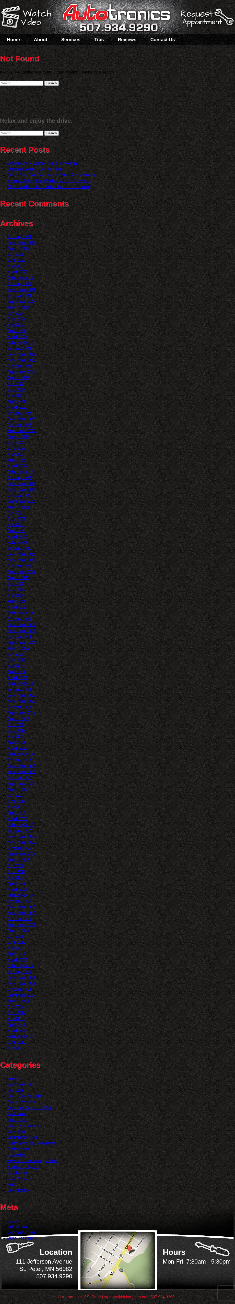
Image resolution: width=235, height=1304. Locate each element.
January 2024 (19, 348)
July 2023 (15, 384)
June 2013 (16, 1042)
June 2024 (16, 319)
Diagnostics (17, 1120)
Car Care (15, 1090)
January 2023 (19, 413)
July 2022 (15, 442)
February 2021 (20, 542)
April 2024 (16, 331)
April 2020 (16, 601)
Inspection (16, 1155)
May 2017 (15, 807)
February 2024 (20, 343)
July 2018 (15, 725)
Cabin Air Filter (20, 1084)
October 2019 (19, 636)
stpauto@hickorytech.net (125, 1297)
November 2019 (21, 631)
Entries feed (17, 1226)
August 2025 (18, 248)
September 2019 (21, 642)
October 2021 (19, 495)
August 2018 (18, 719)
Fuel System (18, 1149)
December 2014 (21, 977)
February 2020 (20, 613)
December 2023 (21, 354)
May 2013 (15, 1048)
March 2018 (17, 748)
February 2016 (20, 895)
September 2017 (21, 783)
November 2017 (21, 772)
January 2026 (19, 237)
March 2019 (17, 678)
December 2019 (21, 625)
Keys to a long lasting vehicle (32, 1161)
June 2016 (16, 872)
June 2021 (16, 519)
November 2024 (21, 290)
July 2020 (15, 584)
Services (70, 39)
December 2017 (21, 766)
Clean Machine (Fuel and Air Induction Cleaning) (49, 187)
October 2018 (19, 707)
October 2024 (19, 295)
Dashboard (16, 1114)
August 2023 (18, 378)
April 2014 (16, 1025)
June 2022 (16, 448)
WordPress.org (20, 1238)
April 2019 (16, 672)
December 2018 (21, 695)
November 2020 (21, 560)
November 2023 (21, 360)
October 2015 (19, 919)
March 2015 (17, 960)
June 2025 (16, 260)
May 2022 (15, 454)
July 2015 (15, 936)
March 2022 (17, 466)
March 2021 (17, 537)
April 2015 (16, 954)
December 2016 (21, 836)
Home (13, 39)
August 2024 (18, 307)
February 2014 (20, 1036)
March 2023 (17, 407)
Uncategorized (20, 1190)
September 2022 (21, 431)
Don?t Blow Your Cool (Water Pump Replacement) (51, 175)
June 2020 (16, 589)
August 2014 (18, 1001)
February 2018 (20, 754)
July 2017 (15, 795)
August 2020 (18, 578)
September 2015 (21, 925)
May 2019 (15, 666)
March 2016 (17, 889)
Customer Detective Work (29, 1108)
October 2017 (19, 778)
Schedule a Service (206, 20)
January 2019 (19, 689)
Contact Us (162, 39)
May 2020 (15, 595)
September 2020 (21, 572)
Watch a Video (28, 18)
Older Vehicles (20, 1178)
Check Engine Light (24, 1096)
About (40, 39)
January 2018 (19, 760)
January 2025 (19, 284)
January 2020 (19, 619)
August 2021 (18, 507)
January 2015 (19, 972)
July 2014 (15, 1007)
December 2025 (21, 243)
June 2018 (16, 731)
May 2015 (15, 948)
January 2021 (19, 548)
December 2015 (21, 907)
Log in (12, 1221)
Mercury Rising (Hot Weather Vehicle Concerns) (49, 181)
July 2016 (15, 866)
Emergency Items (22, 1137)
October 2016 (19, 848)
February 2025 (20, 278)
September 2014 (21, 995)
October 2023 (19, 366)
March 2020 (17, 607)
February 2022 (20, 472)
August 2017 (18, 789)
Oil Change (17, 1172)
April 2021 (16, 531)
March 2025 (17, 272)
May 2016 (15, 878)
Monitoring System (23, 1167)
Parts (11, 1184)
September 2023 (21, 372)
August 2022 (18, 437)
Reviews (127, 39)
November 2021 (21, 489)
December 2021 (21, 484)
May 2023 (15, 395)
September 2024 (21, 301)
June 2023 (16, 390)
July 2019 (15, 654)
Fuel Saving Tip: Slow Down (31, 1143)
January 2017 (19, 831)
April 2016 (16, 883)
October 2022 (19, 425)
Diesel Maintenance (24, 1125)
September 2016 (21, 854)
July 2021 (15, 513)
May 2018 (15, 736)
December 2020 (21, 554)
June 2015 (16, 942)
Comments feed (21, 1232)
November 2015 (21, 913)
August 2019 (18, 648)
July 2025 (15, 254)
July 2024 (15, 313)
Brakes (13, 1078)
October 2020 (19, 566)
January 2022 (19, 478)
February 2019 (20, 684)
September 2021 (21, 501)
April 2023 (16, 401)
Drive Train (16, 1131)
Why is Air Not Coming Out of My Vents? (42, 163)
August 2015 (18, 930)
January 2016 (19, 901)
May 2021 (15, 525)
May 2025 (15, 266)
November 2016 (21, 842)
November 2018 (21, 701)
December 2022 (21, 419)
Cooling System (21, 1102)
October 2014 (19, 989)
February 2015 (20, 966)
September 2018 (21, 713)
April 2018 (16, 742)
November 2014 (21, 983)
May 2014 (15, 1019)
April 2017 (16, 813)
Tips (99, 39)
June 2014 (16, 1013)
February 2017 (20, 825)
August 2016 (18, 860)
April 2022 (16, 460)
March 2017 (17, 819)
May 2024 (15, 325)
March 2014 (17, 1030)
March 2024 (17, 337)
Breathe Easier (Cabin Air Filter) (35, 169)
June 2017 (16, 801)
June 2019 (16, 660)
